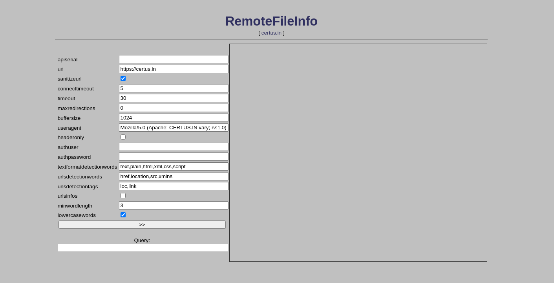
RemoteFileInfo (271, 21)
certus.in (271, 33)
